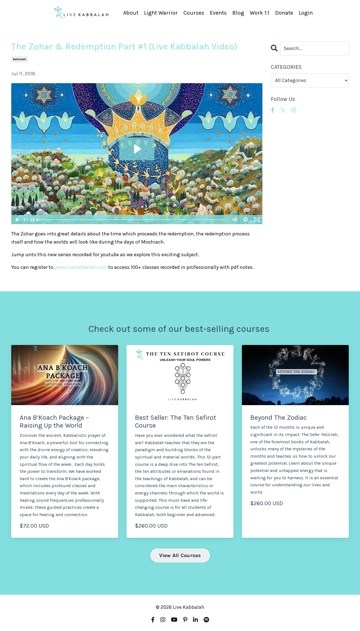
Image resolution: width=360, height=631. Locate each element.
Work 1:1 (259, 13)
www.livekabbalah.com (81, 267)
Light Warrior (161, 13)
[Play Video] (16, 219)
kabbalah (19, 59)
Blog (238, 13)
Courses (193, 13)
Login (306, 13)
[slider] (131, 219)
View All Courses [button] (180, 555)
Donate (284, 13)
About (130, 13)
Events (218, 13)
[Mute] (234, 219)
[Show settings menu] (245, 219)
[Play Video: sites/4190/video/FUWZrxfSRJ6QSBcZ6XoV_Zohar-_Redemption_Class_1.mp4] (136, 149)
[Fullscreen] (257, 219)
